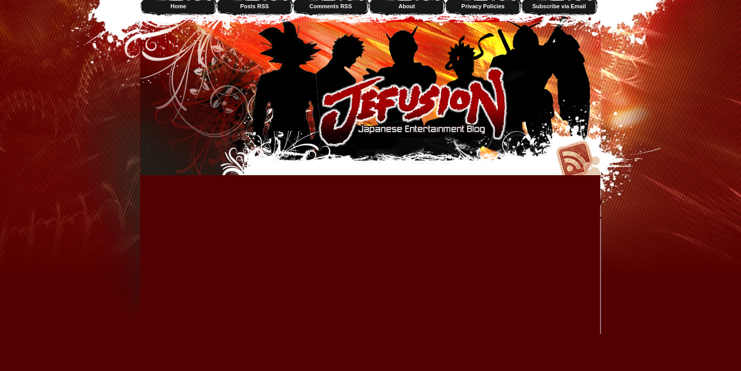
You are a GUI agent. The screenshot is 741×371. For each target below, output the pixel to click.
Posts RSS (254, 6)
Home (178, 6)
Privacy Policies (483, 6)
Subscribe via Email (559, 6)
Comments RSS (330, 6)
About (407, 6)
